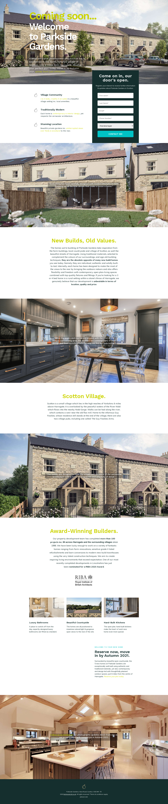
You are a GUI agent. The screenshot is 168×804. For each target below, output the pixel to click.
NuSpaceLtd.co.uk (70, 794)
